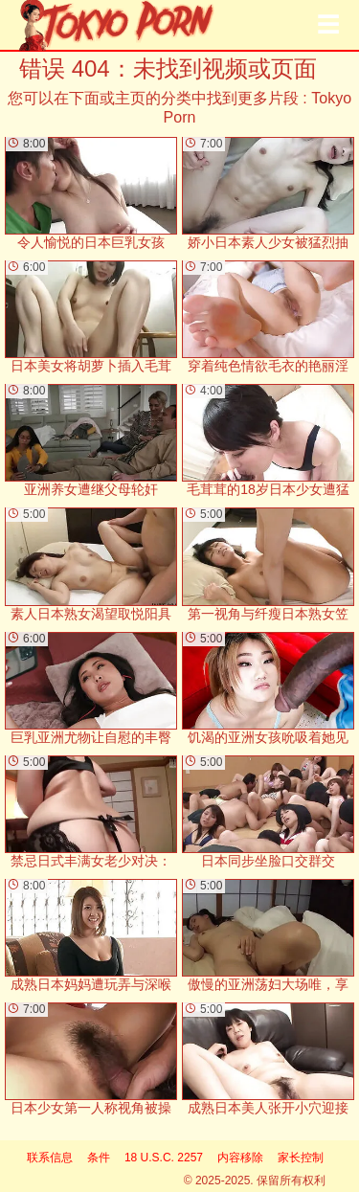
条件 (98, 1157)
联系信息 (50, 1157)
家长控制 (301, 1157)
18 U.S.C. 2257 (163, 1157)
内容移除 (240, 1157)
